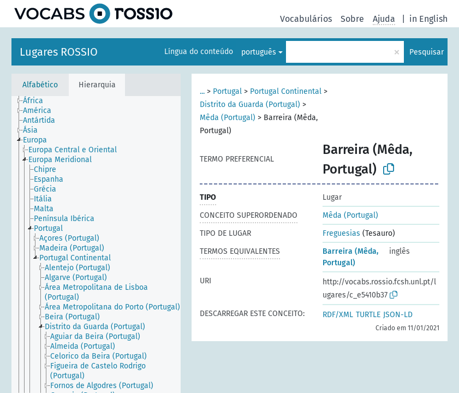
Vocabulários (306, 19)
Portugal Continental (285, 91)
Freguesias (341, 233)
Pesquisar (426, 52)
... (202, 91)
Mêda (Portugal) (227, 117)
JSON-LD (398, 314)
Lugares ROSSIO (59, 51)
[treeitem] (37, 101)
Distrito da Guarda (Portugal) (250, 104)
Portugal (227, 91)
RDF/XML (338, 314)
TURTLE (368, 314)
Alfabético (40, 85)
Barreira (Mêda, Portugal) (350, 257)
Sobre (352, 19)
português (258, 52)
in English (428, 19)
